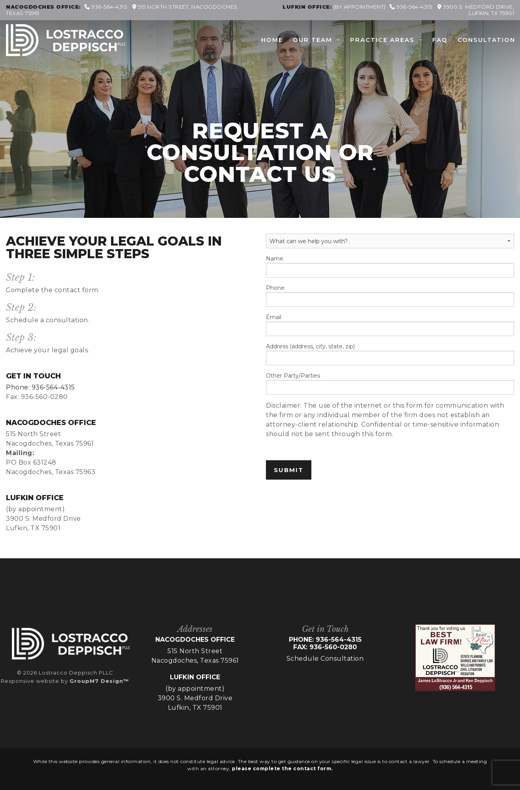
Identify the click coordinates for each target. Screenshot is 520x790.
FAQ (440, 39)
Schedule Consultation (325, 658)
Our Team (312, 39)
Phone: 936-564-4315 (40, 387)
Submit (288, 470)
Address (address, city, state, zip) (390, 354)
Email (390, 325)
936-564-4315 (106, 7)
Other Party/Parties (390, 383)
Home (272, 39)
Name (390, 266)
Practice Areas (382, 39)
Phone (390, 295)
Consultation (486, 39)
